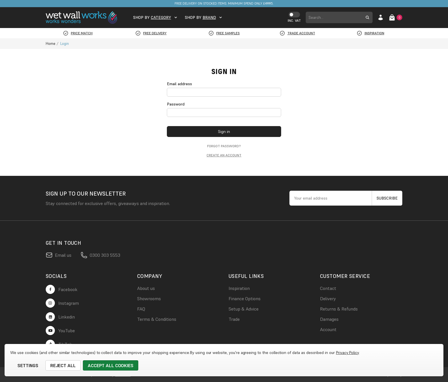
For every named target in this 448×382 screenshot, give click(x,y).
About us (146, 288)
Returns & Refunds (339, 309)
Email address (179, 83)
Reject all (63, 365)
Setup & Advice (244, 309)
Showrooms (149, 298)
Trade (234, 319)
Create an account (224, 155)
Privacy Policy (347, 352)
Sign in (224, 131)
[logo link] (82, 18)
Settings (27, 365)
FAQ (141, 309)
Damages (329, 319)
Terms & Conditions (156, 319)
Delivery (328, 298)
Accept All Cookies (110, 365)
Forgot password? (224, 146)
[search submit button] (367, 17)
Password (176, 104)
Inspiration (239, 288)
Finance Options (245, 298)
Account (328, 329)
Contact (328, 288)
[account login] (380, 17)
